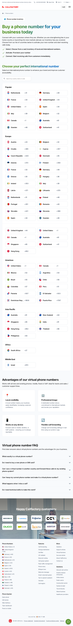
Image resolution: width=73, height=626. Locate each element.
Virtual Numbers (61, 552)
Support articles (60, 549)
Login (63, 7)
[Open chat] (68, 621)
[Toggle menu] (69, 7)
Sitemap (62, 621)
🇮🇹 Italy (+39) (6, 577)
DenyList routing (43, 558)
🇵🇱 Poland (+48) (7, 579)
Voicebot (40, 580)
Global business (60, 591)
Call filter (40, 552)
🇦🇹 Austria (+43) (7, 571)
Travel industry (60, 588)
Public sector (60, 580)
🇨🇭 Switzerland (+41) (8, 574)
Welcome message (43, 572)
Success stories (60, 555)
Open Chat (50, 2)
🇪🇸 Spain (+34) (6, 565)
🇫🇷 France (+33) (7, 557)
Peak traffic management (45, 563)
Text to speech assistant (45, 578)
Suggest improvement (39, 621)
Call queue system (43, 561)
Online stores (60, 577)
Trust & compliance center (52, 621)
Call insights (41, 583)
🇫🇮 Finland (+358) (7, 585)
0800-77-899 (40, 616)
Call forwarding (42, 547)
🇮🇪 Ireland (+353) (7, 568)
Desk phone (5, 597)
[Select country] (67, 2)
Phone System (7, 594)
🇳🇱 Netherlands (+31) (8, 560)
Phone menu (41, 566)
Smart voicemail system (45, 575)
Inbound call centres (62, 570)
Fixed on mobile (6, 608)
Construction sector (61, 583)
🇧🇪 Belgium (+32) (7, 563)
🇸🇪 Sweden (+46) (7, 582)
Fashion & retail (60, 586)
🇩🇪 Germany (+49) (7, 554)
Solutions (58, 547)
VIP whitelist (41, 555)
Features (41, 544)
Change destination (43, 549)
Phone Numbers (7, 544)
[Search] (16, 78)
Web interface (6, 603)
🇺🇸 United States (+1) (8, 547)
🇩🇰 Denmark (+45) (7, 588)
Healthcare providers (62, 594)
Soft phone (5, 600)
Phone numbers (9, 13)
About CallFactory (61, 558)
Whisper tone (42, 569)
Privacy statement (28, 621)
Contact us (59, 561)
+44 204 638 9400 (40, 2)
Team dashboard (7, 605)
